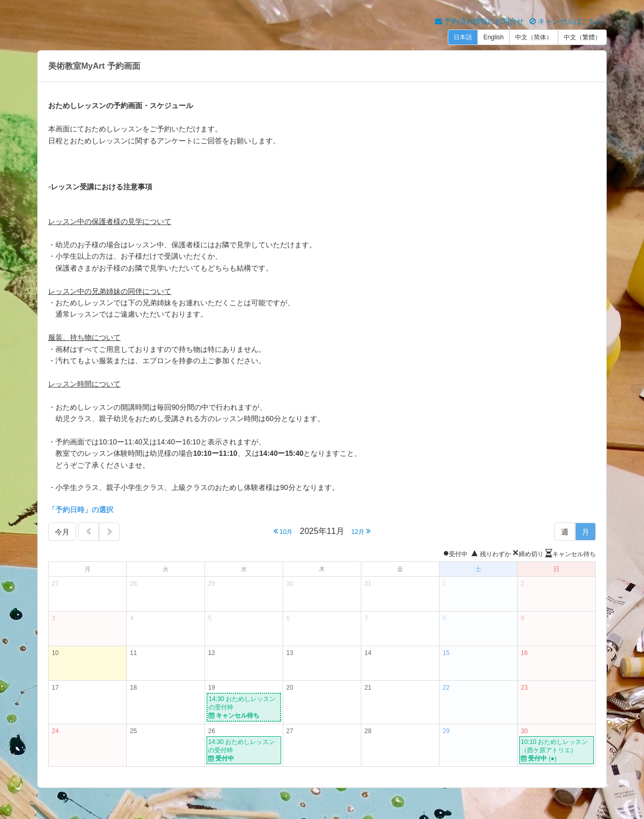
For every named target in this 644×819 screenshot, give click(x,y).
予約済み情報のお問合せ (479, 21)
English (494, 37)
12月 (361, 531)
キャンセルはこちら (566, 21)
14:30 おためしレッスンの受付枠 (244, 707)
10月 (283, 531)
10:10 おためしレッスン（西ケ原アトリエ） (556, 750)
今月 (62, 532)
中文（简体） (533, 37)
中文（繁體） (582, 37)
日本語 (462, 37)
